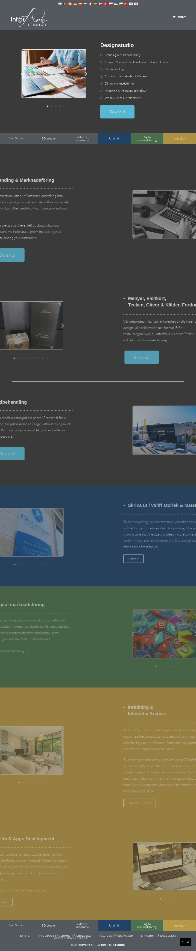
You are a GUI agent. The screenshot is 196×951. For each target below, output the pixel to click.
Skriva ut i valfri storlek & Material (126, 76)
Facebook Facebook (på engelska (65, 936)
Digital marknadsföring (119, 83)
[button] (22, 74)
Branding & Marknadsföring (122, 55)
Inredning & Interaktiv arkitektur (125, 90)
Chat (185, 942)
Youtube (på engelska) (71, 938)
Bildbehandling (114, 69)
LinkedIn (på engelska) (158, 936)
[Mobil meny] (179, 17)
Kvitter (26, 936)
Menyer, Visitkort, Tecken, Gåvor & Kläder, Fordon (137, 62)
